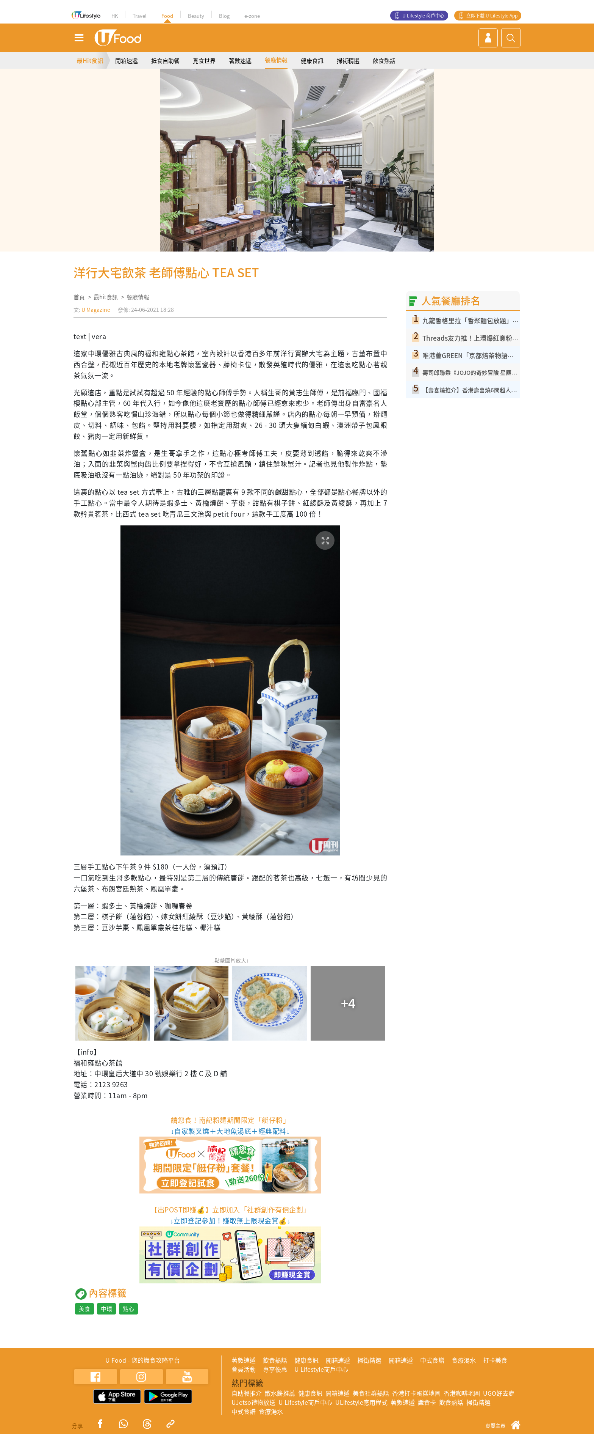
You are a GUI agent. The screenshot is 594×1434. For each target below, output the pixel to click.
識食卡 (427, 1402)
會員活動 (243, 1369)
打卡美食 (495, 1360)
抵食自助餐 (165, 61)
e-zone (252, 15)
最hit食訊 (106, 297)
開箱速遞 (126, 61)
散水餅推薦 (280, 1393)
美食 (84, 1309)
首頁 (79, 297)
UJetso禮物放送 (253, 1402)
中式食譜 (432, 1360)
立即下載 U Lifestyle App (491, 15)
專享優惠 (275, 1369)
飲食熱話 (384, 61)
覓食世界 (204, 61)
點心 (128, 1309)
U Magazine (95, 309)
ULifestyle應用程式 (361, 1402)
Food (167, 15)
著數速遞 (240, 61)
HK (114, 15)
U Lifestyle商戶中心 (321, 1369)
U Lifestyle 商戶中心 (423, 15)
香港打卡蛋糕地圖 (416, 1393)
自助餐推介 (246, 1393)
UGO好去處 (498, 1393)
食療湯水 (464, 1360)
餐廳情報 (276, 60)
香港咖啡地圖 (462, 1393)
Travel (140, 15)
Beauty (196, 15)
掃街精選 (348, 61)
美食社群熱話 (371, 1393)
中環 (106, 1309)
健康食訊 (312, 61)
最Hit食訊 (90, 60)
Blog (224, 15)
